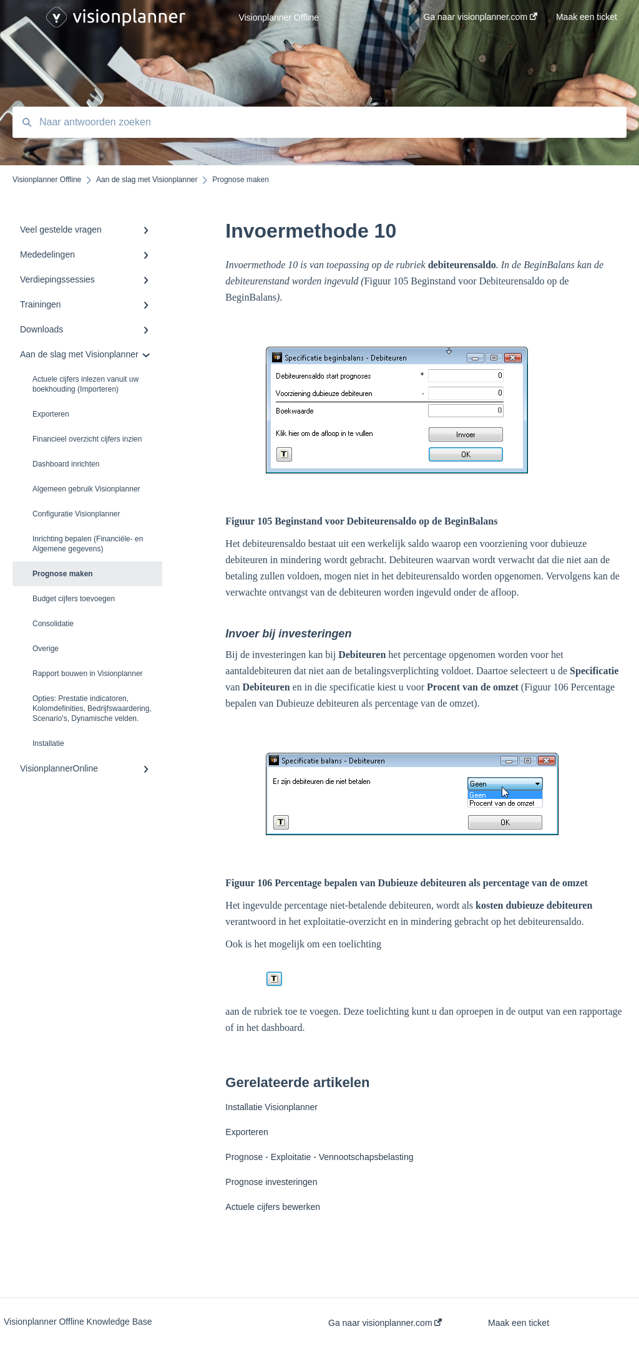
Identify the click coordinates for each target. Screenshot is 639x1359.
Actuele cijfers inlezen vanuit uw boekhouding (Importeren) (85, 384)
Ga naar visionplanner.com (385, 1323)
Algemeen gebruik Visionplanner (86, 489)
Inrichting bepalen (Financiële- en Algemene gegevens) (87, 543)
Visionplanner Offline (278, 17)
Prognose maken (62, 573)
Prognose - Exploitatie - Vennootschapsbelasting (319, 1157)
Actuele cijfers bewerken (272, 1207)
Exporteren (50, 414)
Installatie (48, 743)
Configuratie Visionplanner (76, 514)
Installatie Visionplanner (271, 1107)
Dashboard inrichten (65, 464)
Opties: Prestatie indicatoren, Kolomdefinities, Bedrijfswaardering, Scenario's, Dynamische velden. (92, 708)
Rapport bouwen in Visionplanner (87, 673)
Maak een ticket (518, 1323)
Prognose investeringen (271, 1182)
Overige (45, 648)
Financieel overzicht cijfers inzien (87, 439)
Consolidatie (53, 623)
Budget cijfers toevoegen (73, 598)
